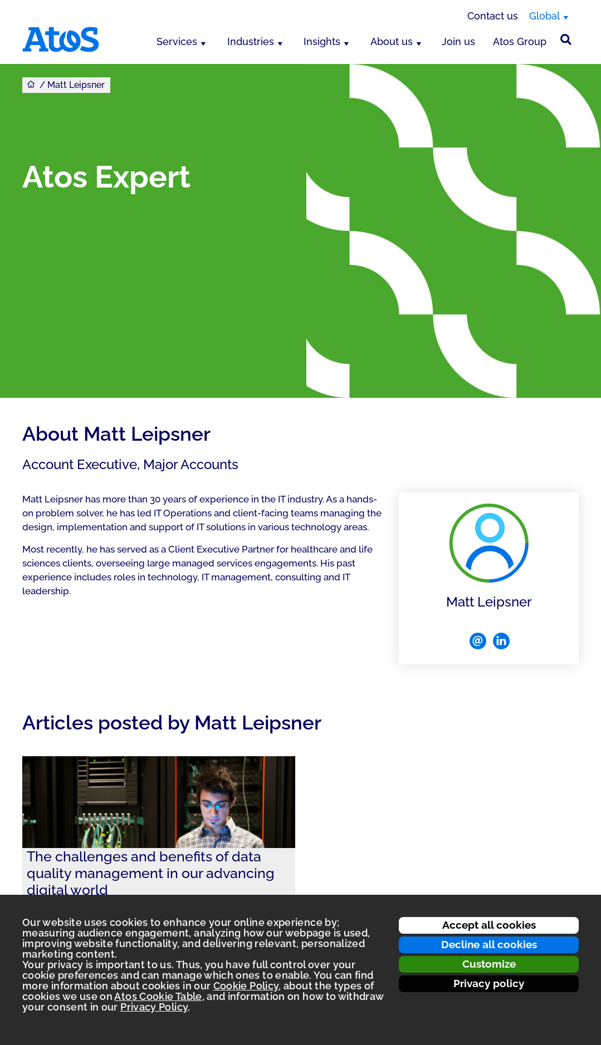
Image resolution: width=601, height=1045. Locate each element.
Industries (250, 41)
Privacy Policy (154, 1007)
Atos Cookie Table (158, 996)
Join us (458, 41)
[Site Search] (566, 39)
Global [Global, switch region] (544, 16)
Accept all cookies (489, 925)
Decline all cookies (489, 944)
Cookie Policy (246, 986)
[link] (158, 855)
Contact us (492, 16)
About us (391, 41)
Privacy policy (488, 983)
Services (177, 41)
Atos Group (519, 41)
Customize (489, 964)
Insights (322, 41)
